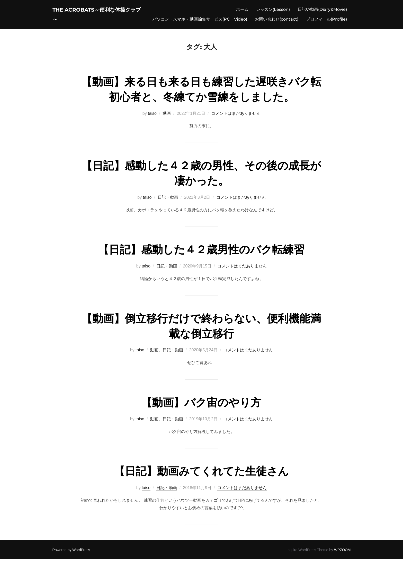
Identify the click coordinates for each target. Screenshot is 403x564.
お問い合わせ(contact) (276, 21)
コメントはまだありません (236, 118)
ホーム (242, 11)
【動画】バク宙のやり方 (201, 407)
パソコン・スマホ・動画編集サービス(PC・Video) (200, 21)
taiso (152, 118)
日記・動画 (168, 202)
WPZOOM (342, 554)
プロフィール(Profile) (326, 21)
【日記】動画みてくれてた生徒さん (201, 476)
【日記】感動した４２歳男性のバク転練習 (201, 254)
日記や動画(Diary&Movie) (322, 11)
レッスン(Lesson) (273, 11)
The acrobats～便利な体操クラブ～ (96, 16)
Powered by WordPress (71, 554)
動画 (167, 118)
